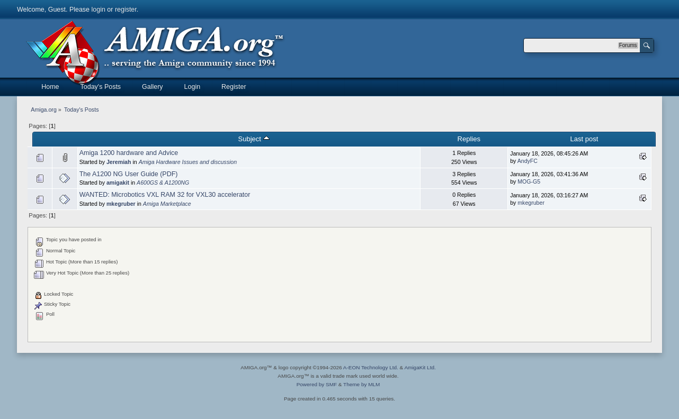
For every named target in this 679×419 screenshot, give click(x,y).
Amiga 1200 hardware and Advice (128, 153)
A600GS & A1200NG (163, 182)
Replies (468, 139)
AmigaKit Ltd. (419, 367)
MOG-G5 (528, 181)
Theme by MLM (361, 384)
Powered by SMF (317, 384)
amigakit (117, 182)
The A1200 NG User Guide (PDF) (128, 174)
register (126, 9)
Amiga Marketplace (167, 204)
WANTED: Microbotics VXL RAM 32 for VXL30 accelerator (165, 194)
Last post (584, 139)
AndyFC (527, 161)
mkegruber (121, 204)
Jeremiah (118, 162)
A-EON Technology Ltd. (370, 367)
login (98, 9)
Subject (253, 139)
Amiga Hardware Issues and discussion (188, 162)
